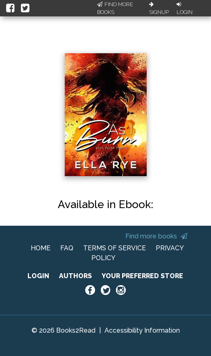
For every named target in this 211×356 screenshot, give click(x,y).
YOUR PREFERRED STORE (142, 276)
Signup (159, 9)
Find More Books (115, 8)
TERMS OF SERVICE (114, 248)
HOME (40, 248)
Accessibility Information (142, 330)
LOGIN (38, 276)
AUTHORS (75, 276)
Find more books (156, 236)
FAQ (66, 248)
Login (185, 9)
